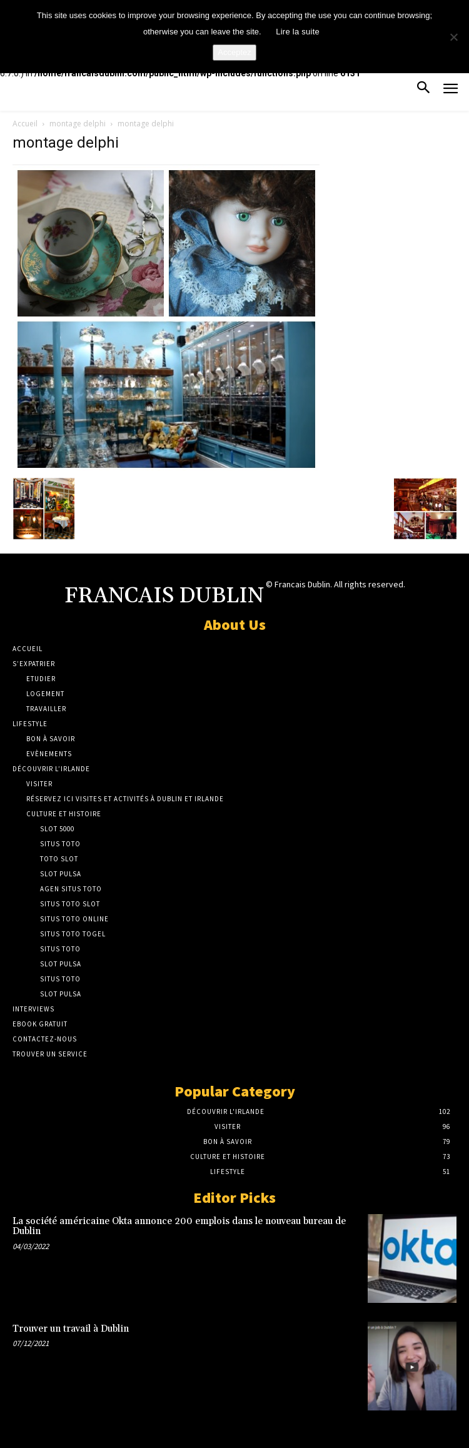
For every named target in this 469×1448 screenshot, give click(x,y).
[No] (453, 37)
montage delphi (77, 123)
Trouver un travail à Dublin (71, 1329)
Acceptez (234, 52)
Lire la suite (298, 31)
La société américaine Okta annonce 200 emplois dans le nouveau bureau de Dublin (179, 1226)
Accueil (25, 123)
